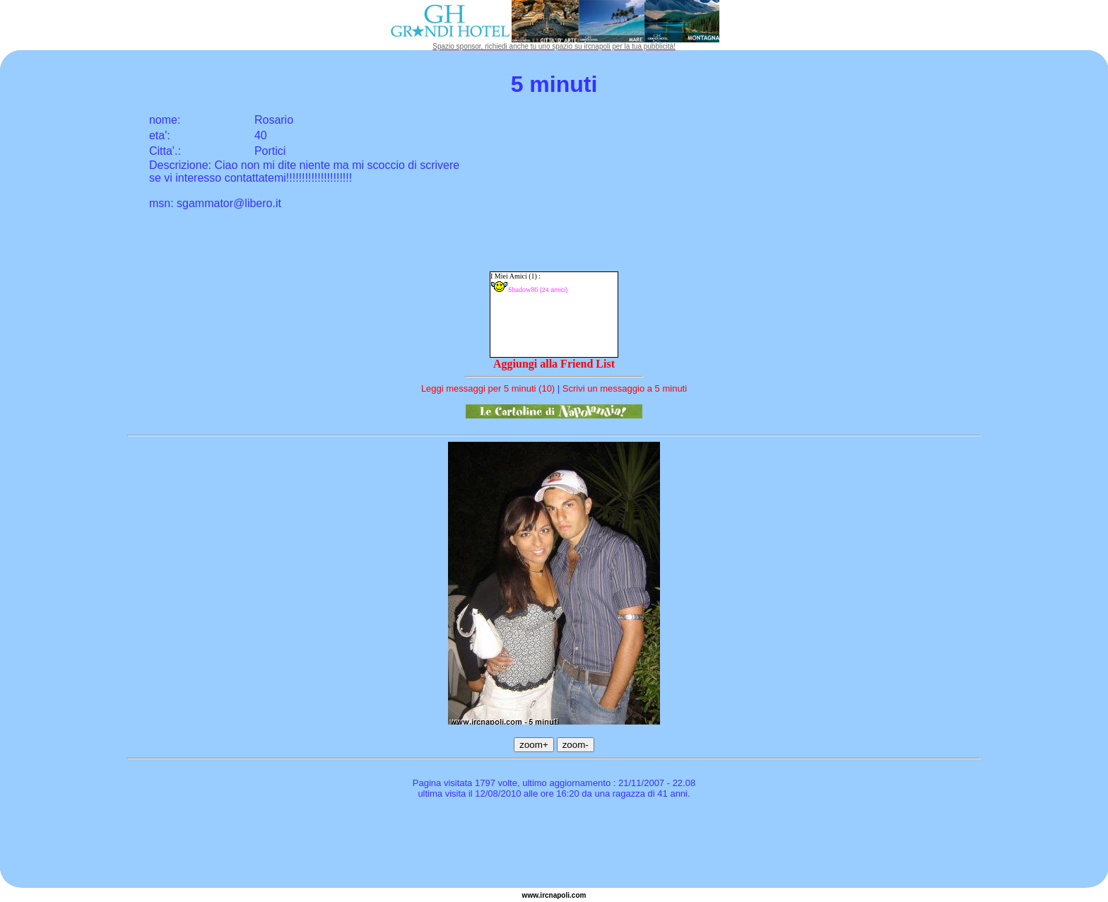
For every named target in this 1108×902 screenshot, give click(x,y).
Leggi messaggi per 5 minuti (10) (488, 388)
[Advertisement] (554, 845)
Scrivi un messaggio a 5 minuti (624, 388)
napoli (559, 895)
